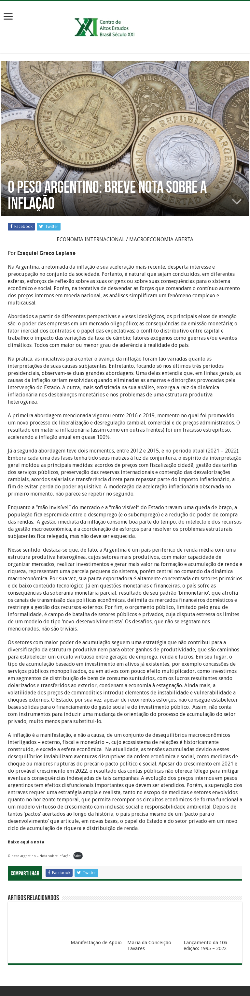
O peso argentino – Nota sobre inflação (39, 856)
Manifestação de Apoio (96, 942)
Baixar (78, 856)
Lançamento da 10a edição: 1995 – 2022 (205, 945)
